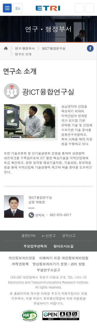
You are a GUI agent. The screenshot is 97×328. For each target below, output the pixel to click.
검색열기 (89, 8)
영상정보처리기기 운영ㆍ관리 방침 (59, 263)
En (18, 8)
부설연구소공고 (48, 269)
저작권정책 (20, 263)
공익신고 (69, 235)
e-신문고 (49, 235)
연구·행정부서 (25, 48)
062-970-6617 (60, 215)
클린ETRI (28, 235)
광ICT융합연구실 (53, 48)
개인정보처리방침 (22, 257)
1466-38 (80, 277)
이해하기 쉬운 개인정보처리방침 (64, 257)
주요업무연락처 (35, 246)
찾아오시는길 (63, 246)
